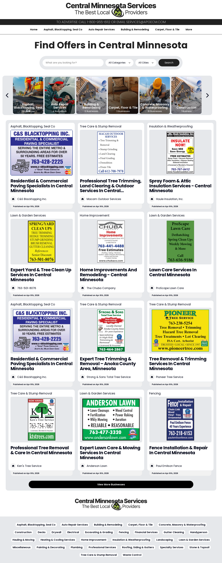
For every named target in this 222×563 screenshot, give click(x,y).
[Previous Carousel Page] (7, 95)
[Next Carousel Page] (207, 95)
